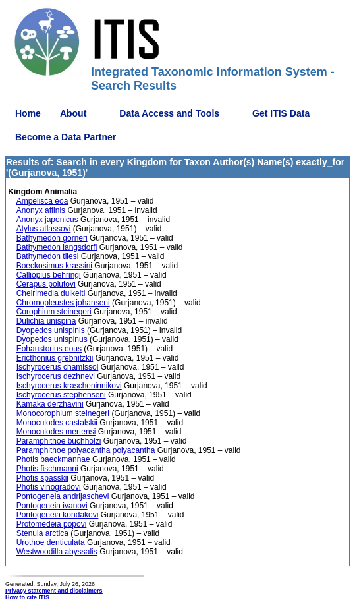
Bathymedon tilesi (47, 256)
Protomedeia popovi (51, 524)
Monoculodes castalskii (56, 422)
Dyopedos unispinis (50, 330)
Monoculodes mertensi (56, 431)
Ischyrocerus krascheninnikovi (69, 385)
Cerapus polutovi (46, 284)
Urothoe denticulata (50, 542)
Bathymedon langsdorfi (56, 247)
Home (28, 113)
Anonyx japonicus (47, 219)
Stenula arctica (42, 533)
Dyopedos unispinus (52, 339)
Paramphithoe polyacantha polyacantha (85, 450)
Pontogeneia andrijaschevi (62, 496)
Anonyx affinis (41, 210)
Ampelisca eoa (42, 201)
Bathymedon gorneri (52, 238)
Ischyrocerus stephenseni (61, 394)
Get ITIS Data (281, 113)
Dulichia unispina (46, 321)
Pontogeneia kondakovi (57, 514)
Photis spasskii (42, 478)
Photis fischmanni (47, 468)
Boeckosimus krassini (54, 265)
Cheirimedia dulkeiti (51, 293)
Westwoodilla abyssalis (56, 551)
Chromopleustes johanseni (63, 302)
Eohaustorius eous (49, 348)
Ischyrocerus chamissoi (57, 367)
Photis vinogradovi (48, 487)
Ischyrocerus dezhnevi (55, 376)
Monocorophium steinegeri (62, 413)
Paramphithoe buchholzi (58, 441)
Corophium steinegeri (54, 311)
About (73, 113)
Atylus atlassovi (43, 228)
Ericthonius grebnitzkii (55, 358)
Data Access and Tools (169, 113)
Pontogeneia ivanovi (52, 505)
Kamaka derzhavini (50, 404)
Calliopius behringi (48, 274)
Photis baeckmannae (53, 459)
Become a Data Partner (65, 137)
